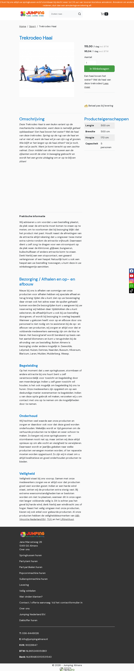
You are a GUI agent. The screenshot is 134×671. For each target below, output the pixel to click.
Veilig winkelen (27, 590)
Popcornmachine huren (32, 572)
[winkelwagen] (104, 14)
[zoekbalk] (63, 14)
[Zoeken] (79, 14)
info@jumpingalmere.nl (33, 638)
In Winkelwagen (99, 68)
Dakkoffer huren (28, 620)
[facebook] (131, 270)
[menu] (111, 13)
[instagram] (131, 280)
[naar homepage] (33, 14)
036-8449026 (29, 632)
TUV (50, 519)
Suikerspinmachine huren (33, 578)
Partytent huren (28, 560)
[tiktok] (131, 290)
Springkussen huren (30, 555)
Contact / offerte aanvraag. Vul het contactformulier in (50, 602)
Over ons (24, 549)
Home (22, 26)
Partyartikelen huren (30, 566)
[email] (131, 285)
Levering (24, 584)
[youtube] (131, 275)
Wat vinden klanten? (31, 596)
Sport (32, 26)
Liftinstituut (67, 519)
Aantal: (88, 57)
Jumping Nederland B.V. (32, 614)
